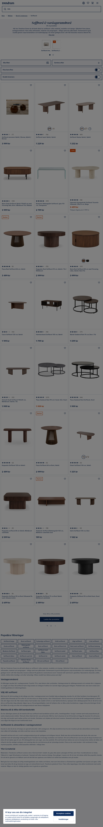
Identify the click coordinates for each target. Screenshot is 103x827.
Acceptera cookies (63, 813)
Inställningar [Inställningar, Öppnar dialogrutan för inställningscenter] (63, 819)
